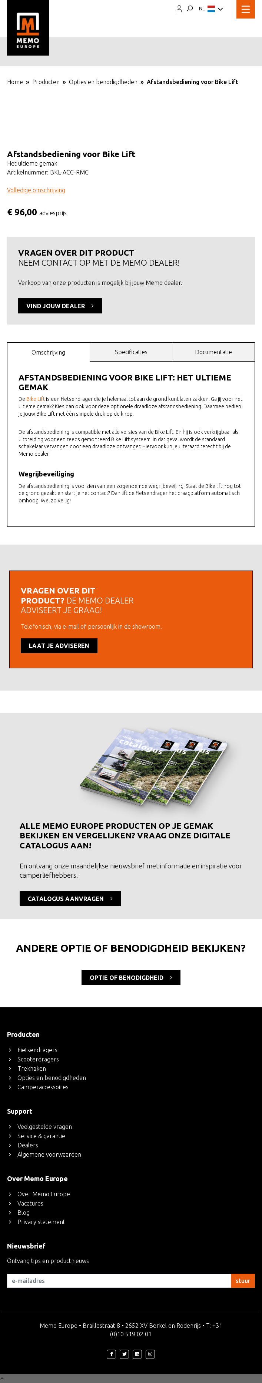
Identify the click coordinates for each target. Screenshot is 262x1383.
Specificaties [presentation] (131, 352)
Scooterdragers (38, 1059)
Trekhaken (31, 1068)
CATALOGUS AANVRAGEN (70, 898)
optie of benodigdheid (131, 977)
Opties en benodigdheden (103, 82)
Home (15, 82)
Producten (46, 82)
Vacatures (30, 1203)
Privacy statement (41, 1222)
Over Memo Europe (43, 1194)
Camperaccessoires (43, 1087)
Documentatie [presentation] (213, 352)
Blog (23, 1212)
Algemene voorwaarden (49, 1154)
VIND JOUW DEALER (60, 305)
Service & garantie (41, 1136)
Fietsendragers (37, 1050)
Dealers (27, 1145)
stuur (243, 1280)
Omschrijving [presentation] (48, 352)
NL (211, 9)
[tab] (48, 351)
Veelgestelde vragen (44, 1126)
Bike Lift (35, 399)
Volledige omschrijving (36, 190)
